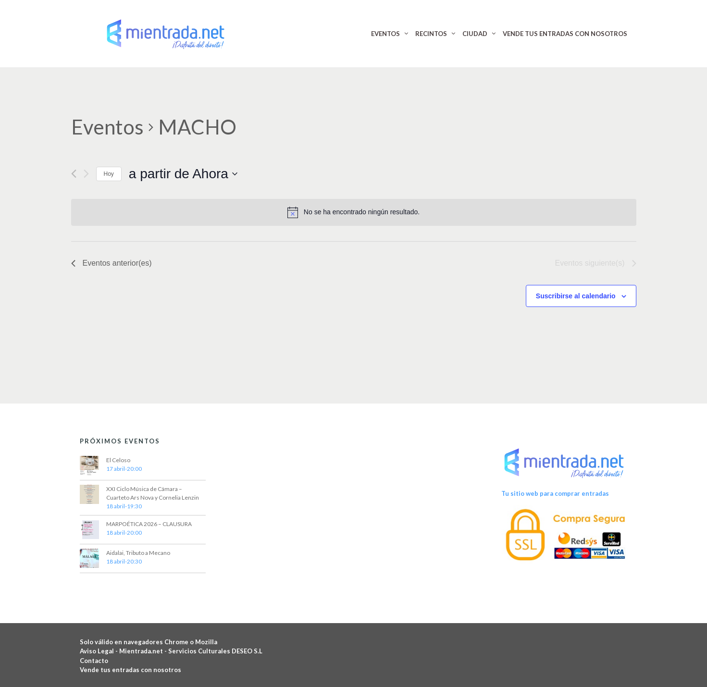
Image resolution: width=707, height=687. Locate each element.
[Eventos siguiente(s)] (86, 173)
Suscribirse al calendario (576, 296)
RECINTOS (431, 33)
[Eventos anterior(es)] (73, 173)
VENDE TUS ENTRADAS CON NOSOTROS (565, 33)
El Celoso (118, 460)
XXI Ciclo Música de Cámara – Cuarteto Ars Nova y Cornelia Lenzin (152, 493)
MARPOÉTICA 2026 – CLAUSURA (149, 524)
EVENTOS (385, 33)
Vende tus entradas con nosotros (130, 670)
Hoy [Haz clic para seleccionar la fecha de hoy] (109, 174)
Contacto (94, 660)
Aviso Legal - (99, 651)
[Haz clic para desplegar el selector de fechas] (183, 174)
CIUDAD (474, 33)
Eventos (107, 127)
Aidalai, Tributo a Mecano (138, 552)
